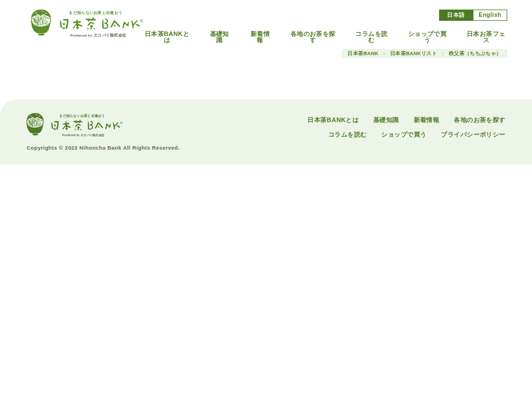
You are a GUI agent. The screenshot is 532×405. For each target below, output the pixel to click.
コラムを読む (371, 37)
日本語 (455, 15)
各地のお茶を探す (313, 37)
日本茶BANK (362, 53)
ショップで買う (427, 37)
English (490, 15)
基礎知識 (219, 37)
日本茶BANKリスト (413, 53)
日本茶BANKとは (167, 37)
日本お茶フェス (486, 37)
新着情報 (260, 37)
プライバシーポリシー (473, 134)
